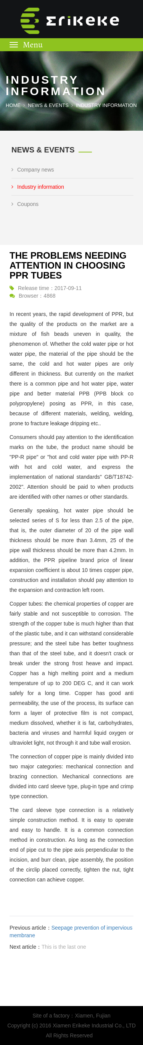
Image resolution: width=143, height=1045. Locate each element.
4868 (49, 296)
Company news (32, 170)
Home (13, 105)
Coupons (25, 204)
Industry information (37, 187)
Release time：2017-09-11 (50, 288)
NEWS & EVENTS (48, 105)
